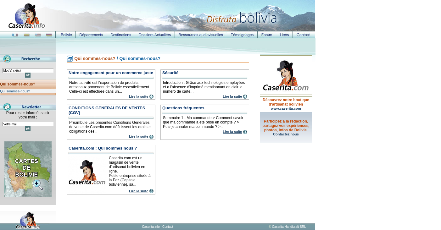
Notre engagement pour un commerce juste (111, 72)
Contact (167, 226)
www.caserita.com (286, 108)
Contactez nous (286, 134)
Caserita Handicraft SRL (289, 226)
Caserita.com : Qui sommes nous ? (103, 148)
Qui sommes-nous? (17, 84)
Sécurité (170, 72)
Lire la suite (138, 96)
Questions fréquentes (183, 108)
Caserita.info (151, 226)
